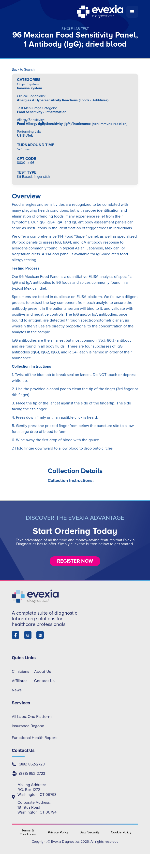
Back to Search (23, 70)
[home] (69, 11)
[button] (132, 12)
